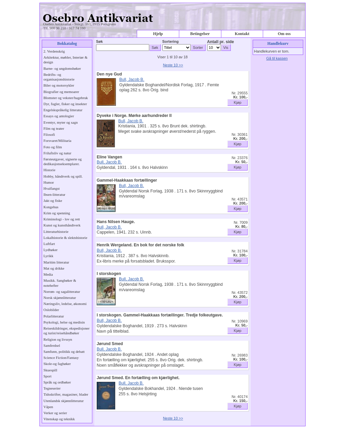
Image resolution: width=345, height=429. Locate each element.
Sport (47, 376)
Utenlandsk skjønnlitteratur (63, 401)
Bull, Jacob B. (131, 79)
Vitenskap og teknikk (59, 419)
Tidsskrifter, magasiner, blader (65, 394)
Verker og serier (55, 413)
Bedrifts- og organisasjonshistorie (58, 76)
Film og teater (53, 128)
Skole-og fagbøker (57, 364)
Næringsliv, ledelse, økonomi (65, 304)
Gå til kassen (277, 58)
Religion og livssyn (57, 339)
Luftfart (49, 244)
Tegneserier (52, 388)
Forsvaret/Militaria (57, 141)
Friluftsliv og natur (57, 153)
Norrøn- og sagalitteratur (61, 291)
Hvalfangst (51, 188)
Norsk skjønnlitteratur (59, 298)
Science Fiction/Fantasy (61, 358)
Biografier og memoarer (61, 92)
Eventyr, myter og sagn (60, 122)
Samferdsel (51, 345)
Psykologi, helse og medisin (64, 322)
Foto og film (52, 147)
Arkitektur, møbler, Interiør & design (65, 59)
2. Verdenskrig (54, 51)
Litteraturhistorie (55, 231)
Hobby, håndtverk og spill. (63, 176)
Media (48, 274)
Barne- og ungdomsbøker (62, 68)
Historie (49, 170)
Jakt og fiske (52, 200)
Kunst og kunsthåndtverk (62, 225)
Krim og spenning (56, 213)
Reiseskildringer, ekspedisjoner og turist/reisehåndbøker (66, 330)
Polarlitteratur (53, 316)
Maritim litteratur (56, 262)
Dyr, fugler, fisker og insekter (65, 104)
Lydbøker (50, 250)
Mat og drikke (53, 268)
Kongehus (50, 207)
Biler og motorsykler (58, 85)
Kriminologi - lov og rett (61, 219)
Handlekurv (278, 43)
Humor (48, 182)
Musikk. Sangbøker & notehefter (59, 282)
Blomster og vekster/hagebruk (65, 98)
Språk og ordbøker (57, 382)
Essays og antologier (58, 116)
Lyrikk (48, 256)
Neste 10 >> (173, 65)
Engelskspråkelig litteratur (63, 110)
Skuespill (50, 370)
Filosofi (49, 134)
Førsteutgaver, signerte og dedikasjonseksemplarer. (62, 161)
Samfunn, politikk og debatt (64, 351)
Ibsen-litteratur (54, 194)
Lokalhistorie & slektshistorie (65, 238)
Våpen (48, 407)
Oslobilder (51, 310)
